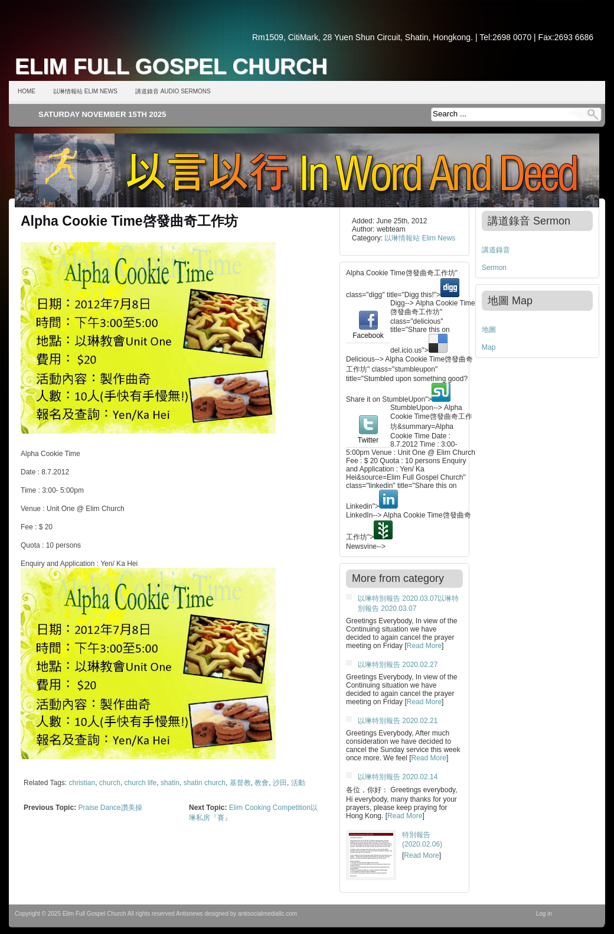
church (109, 783)
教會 (261, 783)
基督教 (240, 783)
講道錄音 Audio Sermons (173, 91)
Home (26, 91)
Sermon (494, 267)
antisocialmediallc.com (267, 913)
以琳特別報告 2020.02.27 (397, 664)
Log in (544, 913)
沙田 (280, 783)
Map (488, 347)
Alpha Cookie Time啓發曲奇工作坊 (129, 221)
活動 (298, 783)
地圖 (489, 330)
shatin (170, 783)
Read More (424, 646)
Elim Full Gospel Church (171, 66)
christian (82, 783)
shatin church (205, 783)
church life (141, 783)
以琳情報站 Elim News (85, 91)
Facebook (368, 331)
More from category (398, 578)
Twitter (368, 436)
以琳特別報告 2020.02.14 (397, 777)
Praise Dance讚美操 (110, 807)
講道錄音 (496, 250)
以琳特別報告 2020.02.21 (397, 721)
